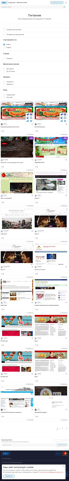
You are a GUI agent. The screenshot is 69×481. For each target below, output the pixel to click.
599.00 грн (63, 384)
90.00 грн (30, 134)
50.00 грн (30, 420)
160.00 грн (63, 205)
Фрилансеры (22, 2)
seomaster (6, 159)
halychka (39, 266)
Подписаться (62, 444)
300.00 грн (29, 277)
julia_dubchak (40, 230)
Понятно (8, 476)
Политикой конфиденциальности (50, 472)
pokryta (5, 123)
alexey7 (39, 195)
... (64, 428)
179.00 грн (63, 277)
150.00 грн (63, 134)
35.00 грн (30, 205)
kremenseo (6, 230)
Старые (7, 47)
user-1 (5, 409)
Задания (11, 2)
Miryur (5, 302)
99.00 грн (64, 348)
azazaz (5, 195)
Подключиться (56, 2)
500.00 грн (63, 241)
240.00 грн (63, 312)
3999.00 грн (29, 384)
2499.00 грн (29, 348)
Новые (7, 44)
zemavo (5, 337)
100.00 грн (29, 170)
